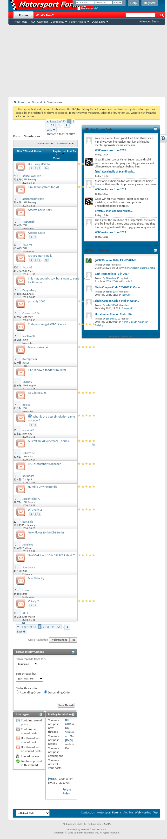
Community (57, 21)
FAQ (32, 21)
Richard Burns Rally (40, 255)
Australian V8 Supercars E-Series (48, 441)
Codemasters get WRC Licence (47, 324)
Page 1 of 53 (58, 121)
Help (133, 3)
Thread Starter (33, 151)
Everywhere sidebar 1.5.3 (121, 336)
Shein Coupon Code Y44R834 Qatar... (117, 300)
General (37, 102)
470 (15, 267)
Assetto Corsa (36, 232)
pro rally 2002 (37, 301)
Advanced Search (149, 21)
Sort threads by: (26, 673)
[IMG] (69, 740)
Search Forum (64, 143)
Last (51, 129)
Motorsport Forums (109, 812)
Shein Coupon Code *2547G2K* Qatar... (118, 287)
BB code (68, 722)
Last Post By (69, 152)
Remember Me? (87, 8)
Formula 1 (126, 281)
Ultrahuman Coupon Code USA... (114, 314)
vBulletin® (86, 829)
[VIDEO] (53, 779)
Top (73, 639)
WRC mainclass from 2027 (110, 150)
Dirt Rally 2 (35, 509)
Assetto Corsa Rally (40, 210)
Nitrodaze (111, 278)
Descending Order (57, 692)
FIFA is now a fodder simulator (47, 370)
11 (52, 125)
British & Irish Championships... (114, 211)
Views (56, 158)
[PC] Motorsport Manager (44, 464)
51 (58, 125)
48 (46, 259)
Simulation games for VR (43, 187)
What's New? (45, 15)
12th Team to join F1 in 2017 (112, 273)
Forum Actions (77, 21)
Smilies (69, 732)
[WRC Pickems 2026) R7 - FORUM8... (116, 260)
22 (14, 521)
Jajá (108, 264)
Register (149, 3)
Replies (57, 151)
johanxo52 (111, 318)
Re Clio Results (37, 392)
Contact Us (88, 812)
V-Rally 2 (33, 601)
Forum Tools (44, 143)
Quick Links (98, 21)
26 (46, 168)
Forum (23, 15)
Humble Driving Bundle (42, 486)
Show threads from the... (31, 659)
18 (14, 613)
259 (15, 176)
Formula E (127, 308)
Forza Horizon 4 (38, 347)
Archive (128, 812)
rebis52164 (112, 291)
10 (14, 244)
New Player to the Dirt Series (46, 532)
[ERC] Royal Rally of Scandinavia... (115, 171)
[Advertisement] (86, 61)
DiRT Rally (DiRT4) (39, 164)
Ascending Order (28, 692)
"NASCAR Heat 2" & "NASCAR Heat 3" (51, 555)
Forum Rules (67, 791)
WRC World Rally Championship (138, 267)
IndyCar (126, 294)
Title (19, 151)
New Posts (20, 21)
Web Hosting (143, 812)
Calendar (42, 21)
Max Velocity (36, 578)
